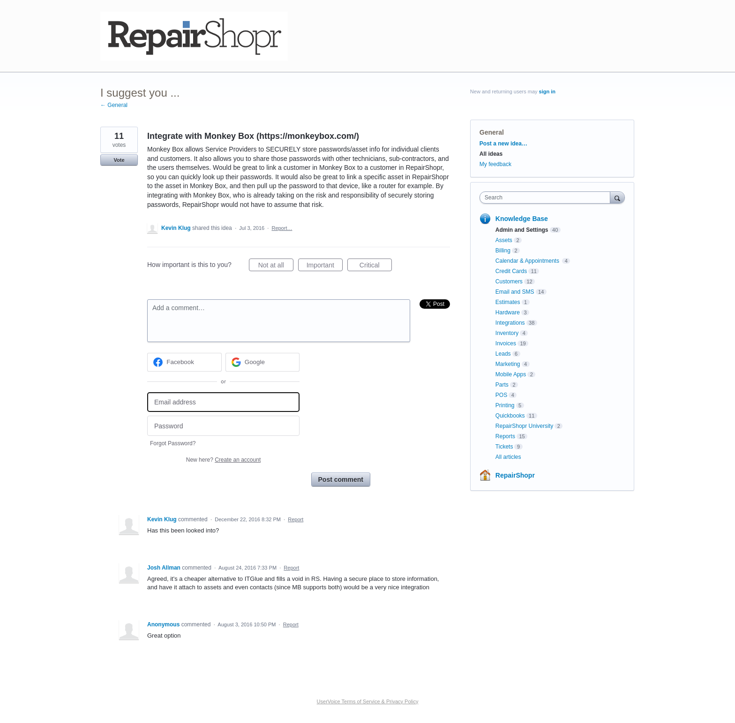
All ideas (491, 154)
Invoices (505, 343)
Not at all (275, 266)
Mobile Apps (510, 374)
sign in (547, 91)
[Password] (223, 426)
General (492, 132)
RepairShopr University (524, 426)
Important (325, 266)
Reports (505, 436)
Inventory (506, 333)
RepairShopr (515, 475)
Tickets (504, 446)
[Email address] (223, 402)
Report (295, 519)
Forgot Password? (172, 443)
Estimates (507, 302)
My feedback (495, 164)
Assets (503, 240)
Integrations (510, 323)
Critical (376, 266)
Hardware (507, 312)
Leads (503, 353)
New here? (223, 460)
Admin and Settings (521, 230)
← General (114, 105)
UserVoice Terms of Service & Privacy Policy (368, 701)
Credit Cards (511, 271)
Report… (281, 228)
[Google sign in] (262, 362)
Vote (118, 160)
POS (501, 395)
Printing (505, 405)
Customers (509, 281)
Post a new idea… (503, 143)
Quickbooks (510, 415)
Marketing (507, 364)
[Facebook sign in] (184, 362)
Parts (502, 384)
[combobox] (547, 197)
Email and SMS (514, 292)
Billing (502, 250)
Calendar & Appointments (528, 261)
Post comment (340, 479)
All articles (508, 457)
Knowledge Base (521, 218)
